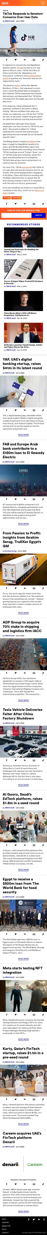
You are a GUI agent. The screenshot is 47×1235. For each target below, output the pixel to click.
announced (27, 167)
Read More (23, 435)
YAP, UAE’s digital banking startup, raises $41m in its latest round (22, 364)
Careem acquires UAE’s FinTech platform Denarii (22, 1138)
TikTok (19, 68)
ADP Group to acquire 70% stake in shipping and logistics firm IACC (22, 627)
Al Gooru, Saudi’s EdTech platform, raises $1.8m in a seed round (22, 799)
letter (17, 85)
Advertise (5, 1222)
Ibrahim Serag (11, 551)
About (4, 1219)
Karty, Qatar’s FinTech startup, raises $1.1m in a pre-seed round (23, 1053)
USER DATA (17, 198)
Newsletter (6, 1226)
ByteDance (32, 141)
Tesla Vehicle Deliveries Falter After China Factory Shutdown (22, 714)
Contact (5, 1232)
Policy (4, 1229)
